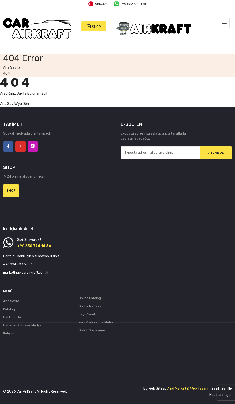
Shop (11, 190)
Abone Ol (216, 152)
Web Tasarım (200, 388)
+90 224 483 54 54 (18, 264)
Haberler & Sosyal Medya (22, 325)
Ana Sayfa (11, 67)
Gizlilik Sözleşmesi (92, 330)
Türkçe (97, 3)
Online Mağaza (90, 306)
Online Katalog (90, 298)
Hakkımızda (12, 317)
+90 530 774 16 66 (130, 4)
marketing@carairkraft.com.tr (26, 272)
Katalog (9, 309)
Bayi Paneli (87, 314)
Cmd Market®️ (178, 388)
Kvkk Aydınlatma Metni (96, 322)
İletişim (8, 333)
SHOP (94, 26)
